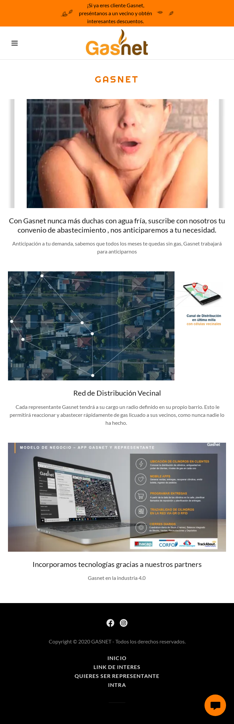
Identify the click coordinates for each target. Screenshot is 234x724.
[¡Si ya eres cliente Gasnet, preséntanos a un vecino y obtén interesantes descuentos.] (117, 13)
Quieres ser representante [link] (117, 676)
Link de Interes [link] (117, 667)
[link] (117, 43)
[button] (23, 43)
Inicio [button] (116, 658)
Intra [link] (117, 685)
